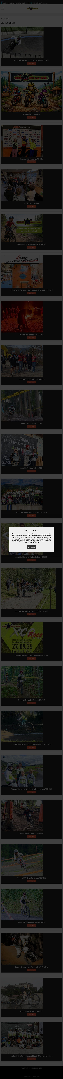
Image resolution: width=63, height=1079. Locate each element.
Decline (33, 547)
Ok (28, 547)
